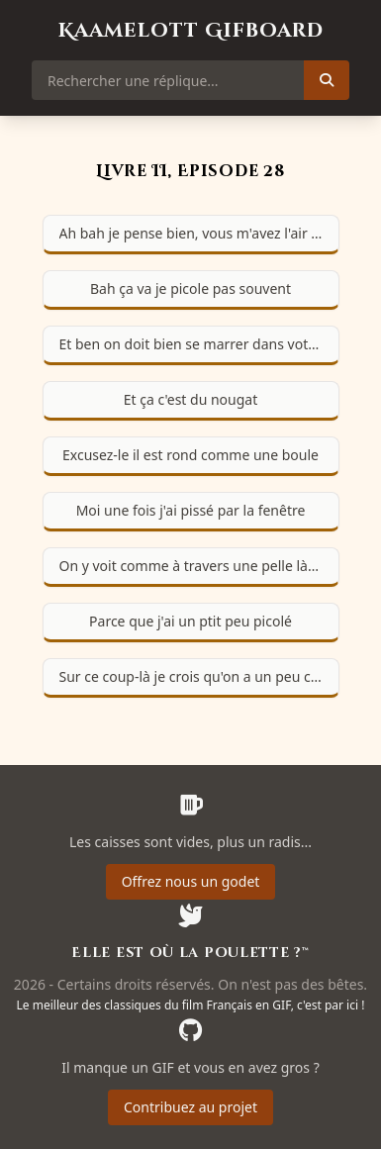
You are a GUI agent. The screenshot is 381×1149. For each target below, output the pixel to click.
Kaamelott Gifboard (191, 30)
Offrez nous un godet (191, 881)
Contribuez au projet (190, 1107)
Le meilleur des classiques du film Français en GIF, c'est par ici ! (191, 1005)
